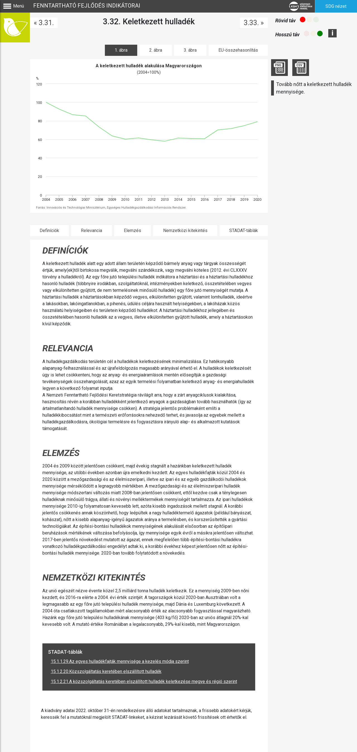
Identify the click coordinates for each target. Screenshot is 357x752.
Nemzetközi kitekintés (185, 230)
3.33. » (254, 23)
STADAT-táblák (243, 230)
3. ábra (190, 50)
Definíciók (49, 230)
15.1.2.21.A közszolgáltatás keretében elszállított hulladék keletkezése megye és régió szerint (144, 681)
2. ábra (155, 50)
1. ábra (121, 50)
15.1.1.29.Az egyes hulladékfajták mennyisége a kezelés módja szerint (120, 661)
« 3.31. (44, 23)
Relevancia (91, 230)
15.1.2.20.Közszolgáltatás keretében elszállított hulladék (106, 671)
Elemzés (132, 230)
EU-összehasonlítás (238, 50)
